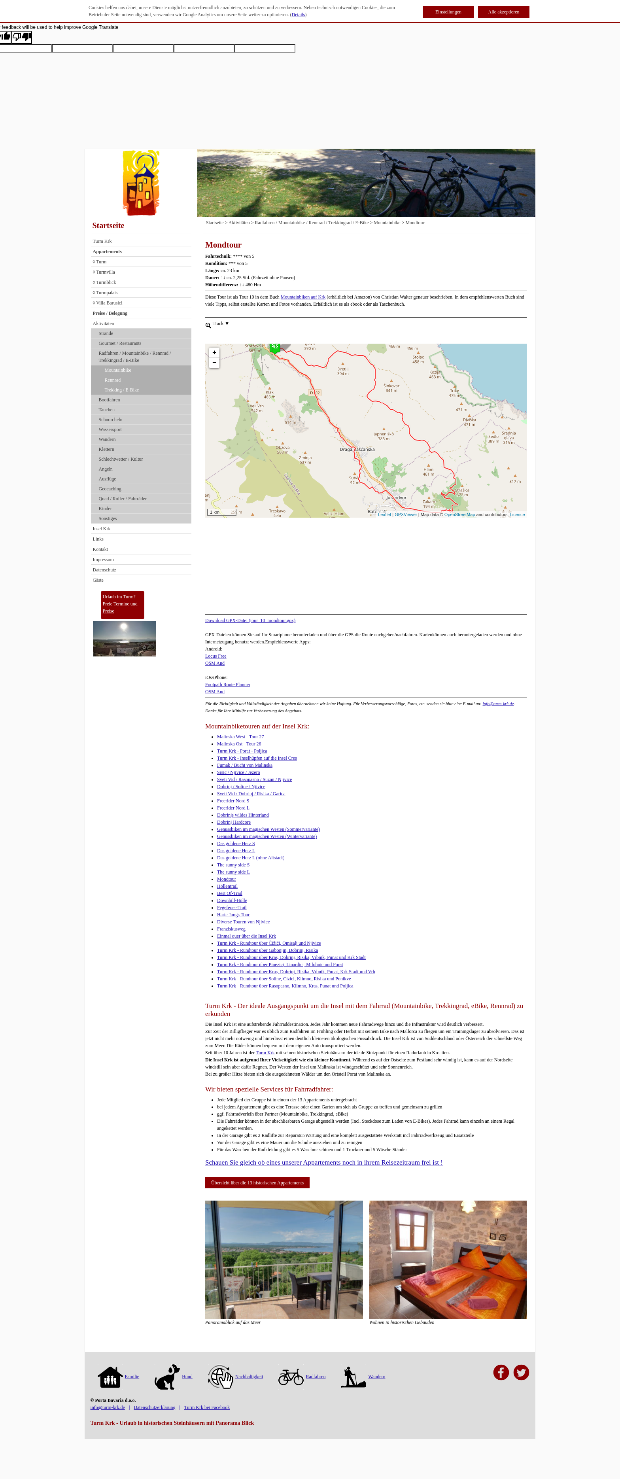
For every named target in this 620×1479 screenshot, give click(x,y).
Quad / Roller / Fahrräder (123, 498)
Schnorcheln (111, 419)
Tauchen (107, 409)
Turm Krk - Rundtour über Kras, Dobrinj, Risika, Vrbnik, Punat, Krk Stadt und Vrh (296, 971)
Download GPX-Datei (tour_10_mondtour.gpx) (250, 620)
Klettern (106, 449)
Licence (517, 514)
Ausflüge (107, 479)
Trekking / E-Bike (122, 390)
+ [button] (214, 338)
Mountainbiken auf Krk (303, 297)
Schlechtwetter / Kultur (121, 459)
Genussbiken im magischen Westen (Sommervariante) (268, 829)
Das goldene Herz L (236, 850)
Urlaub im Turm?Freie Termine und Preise (120, 604)
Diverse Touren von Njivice (243, 922)
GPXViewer (406, 514)
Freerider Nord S (233, 801)
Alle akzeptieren (504, 12)
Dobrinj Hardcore (234, 822)
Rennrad (113, 380)
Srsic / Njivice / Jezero (238, 772)
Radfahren (301, 1376)
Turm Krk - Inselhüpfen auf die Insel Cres (257, 758)
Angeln (106, 469)
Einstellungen (448, 12)
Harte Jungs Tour (233, 914)
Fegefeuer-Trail (232, 907)
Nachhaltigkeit (235, 1376)
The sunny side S (233, 865)
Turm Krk (102, 241)
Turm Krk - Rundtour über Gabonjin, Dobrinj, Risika (267, 950)
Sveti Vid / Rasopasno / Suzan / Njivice (254, 779)
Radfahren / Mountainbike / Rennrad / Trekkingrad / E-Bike (135, 356)
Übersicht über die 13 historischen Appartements (257, 1183)
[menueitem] (208, 324)
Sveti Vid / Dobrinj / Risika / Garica (251, 793)
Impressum (103, 559)
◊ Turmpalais (105, 292)
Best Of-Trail (229, 893)
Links (98, 539)
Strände (106, 333)
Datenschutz (104, 570)
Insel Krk (102, 528)
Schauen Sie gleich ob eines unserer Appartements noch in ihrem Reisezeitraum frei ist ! (324, 1162)
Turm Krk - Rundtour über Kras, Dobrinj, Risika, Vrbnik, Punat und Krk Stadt (291, 957)
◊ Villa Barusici (108, 303)
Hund (174, 1376)
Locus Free (216, 656)
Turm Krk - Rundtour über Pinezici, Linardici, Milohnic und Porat (280, 964)
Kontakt (100, 549)
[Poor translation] (21, 37)
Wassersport (110, 429)
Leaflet (384, 514)
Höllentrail (227, 886)
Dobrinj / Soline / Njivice (241, 786)
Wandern (107, 439)
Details (298, 14)
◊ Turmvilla (104, 272)
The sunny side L (233, 872)
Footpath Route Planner (227, 684)
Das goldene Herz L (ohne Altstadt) (251, 858)
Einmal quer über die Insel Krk (246, 936)
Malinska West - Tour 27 (240, 737)
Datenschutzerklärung (154, 1407)
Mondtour (414, 222)
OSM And (215, 663)
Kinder (105, 508)
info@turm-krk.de (498, 703)
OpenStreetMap (459, 514)
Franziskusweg (231, 929)
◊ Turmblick (104, 282)
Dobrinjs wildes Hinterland (243, 815)
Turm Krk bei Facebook (207, 1407)
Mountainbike (118, 370)
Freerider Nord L (233, 808)
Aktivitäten (103, 323)
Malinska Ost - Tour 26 (239, 744)
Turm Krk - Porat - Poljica (242, 751)
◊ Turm (100, 262)
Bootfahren (109, 400)
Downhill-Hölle (232, 900)
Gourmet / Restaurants (120, 343)
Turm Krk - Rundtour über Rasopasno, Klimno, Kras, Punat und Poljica (285, 986)
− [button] (214, 349)
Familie (119, 1376)
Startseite (109, 225)
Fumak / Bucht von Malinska (244, 765)
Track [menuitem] (220, 323)
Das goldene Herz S (236, 843)
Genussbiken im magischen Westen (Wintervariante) (267, 836)
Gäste (98, 580)
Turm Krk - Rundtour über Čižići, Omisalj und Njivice (269, 943)
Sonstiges (108, 518)
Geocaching (110, 489)
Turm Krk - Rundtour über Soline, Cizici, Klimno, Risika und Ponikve (284, 979)
